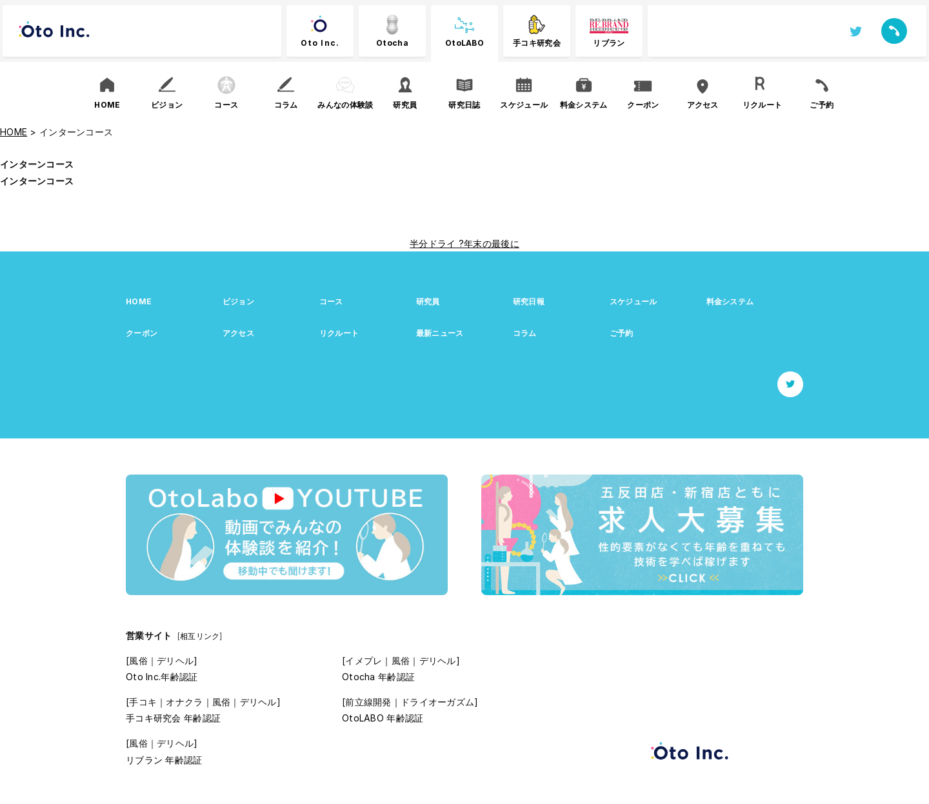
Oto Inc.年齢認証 (161, 676)
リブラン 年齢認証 (164, 759)
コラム (525, 333)
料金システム (730, 301)
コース (331, 301)
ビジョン (238, 301)
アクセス (238, 333)
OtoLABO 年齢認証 (382, 717)
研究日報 (528, 301)
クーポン (141, 333)
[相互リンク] (200, 636)
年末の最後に (491, 243)
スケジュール (633, 301)
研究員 (428, 301)
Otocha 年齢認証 (378, 676)
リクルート (339, 333)
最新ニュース (440, 333)
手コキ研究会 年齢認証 (173, 717)
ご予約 (622, 333)
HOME (139, 301)
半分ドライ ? (437, 243)
